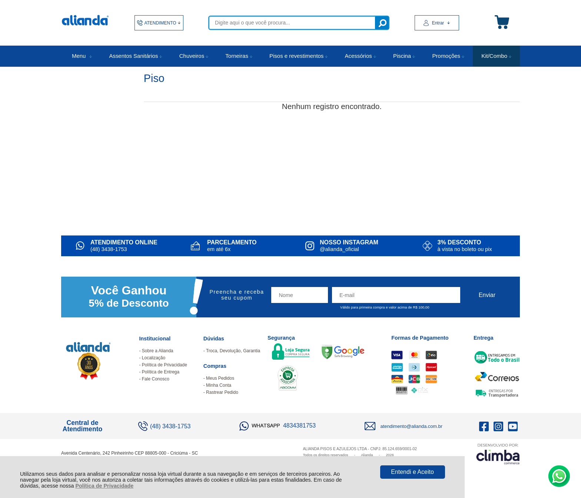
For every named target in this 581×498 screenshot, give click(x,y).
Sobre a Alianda (157, 350)
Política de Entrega (160, 372)
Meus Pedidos (220, 378)
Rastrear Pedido (222, 392)
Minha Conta (218, 385)
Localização (153, 357)
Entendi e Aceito (412, 472)
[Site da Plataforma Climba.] (498, 454)
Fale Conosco (155, 379)
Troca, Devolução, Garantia (233, 350)
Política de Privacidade (104, 486)
